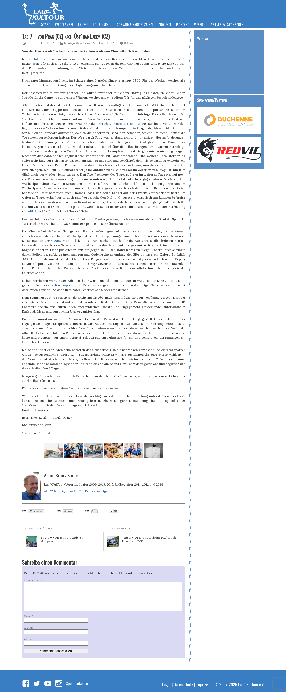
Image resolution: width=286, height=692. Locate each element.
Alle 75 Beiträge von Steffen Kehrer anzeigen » (78, 491)
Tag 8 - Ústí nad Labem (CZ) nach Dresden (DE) (141, 541)
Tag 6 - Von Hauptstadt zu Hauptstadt (54, 541)
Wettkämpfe (64, 24)
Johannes (41, 59)
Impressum (204, 684)
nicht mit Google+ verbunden (87, 511)
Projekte (165, 24)
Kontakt (182, 24)
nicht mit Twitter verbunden (59, 511)
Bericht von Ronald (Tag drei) (119, 123)
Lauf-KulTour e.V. (251, 684)
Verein (199, 24)
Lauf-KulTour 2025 (94, 24)
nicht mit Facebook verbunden (24, 511)
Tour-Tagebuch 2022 (98, 43)
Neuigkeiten (73, 43)
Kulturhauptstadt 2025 (68, 285)
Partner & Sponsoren (225, 24)
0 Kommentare (135, 43)
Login (166, 684)
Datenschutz (183, 684)
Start (45, 24)
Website (29, 639)
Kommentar (32, 580)
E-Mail (29, 627)
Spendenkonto (77, 683)
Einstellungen (115, 511)
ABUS (32, 211)
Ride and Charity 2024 (134, 24)
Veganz (56, 240)
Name (28, 616)
